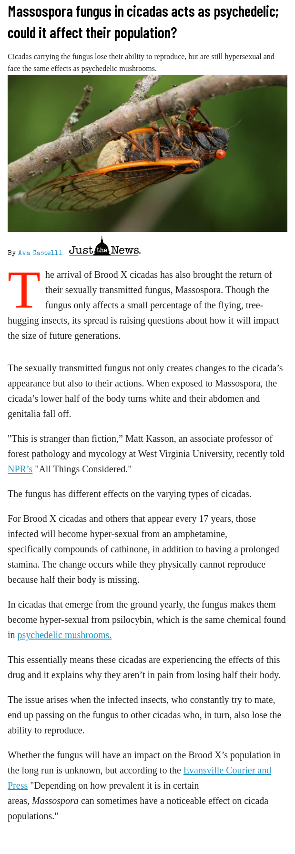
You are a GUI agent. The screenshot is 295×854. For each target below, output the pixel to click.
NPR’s (20, 469)
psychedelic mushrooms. (65, 635)
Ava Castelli (40, 253)
